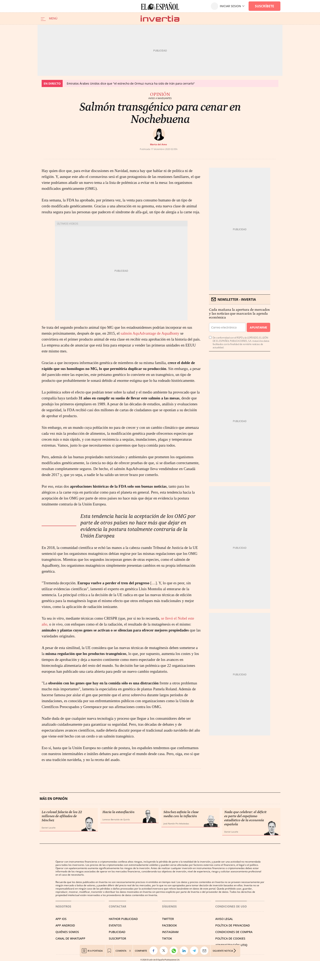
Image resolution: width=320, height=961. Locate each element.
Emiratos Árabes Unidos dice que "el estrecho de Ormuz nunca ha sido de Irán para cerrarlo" (131, 83)
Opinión (160, 94)
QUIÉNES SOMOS (67, 932)
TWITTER (168, 919)
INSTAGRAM (170, 932)
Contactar (117, 906)
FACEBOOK (169, 925)
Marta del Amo (158, 144)
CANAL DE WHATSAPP (70, 938)
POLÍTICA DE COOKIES (230, 938)
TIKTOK (167, 938)
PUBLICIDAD (117, 932)
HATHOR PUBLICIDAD (123, 919)
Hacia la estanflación (118, 812)
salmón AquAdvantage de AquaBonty (150, 333)
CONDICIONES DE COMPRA (233, 932)
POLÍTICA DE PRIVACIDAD (232, 925)
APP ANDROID (65, 925)
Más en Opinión (54, 799)
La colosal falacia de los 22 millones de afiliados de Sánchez (62, 816)
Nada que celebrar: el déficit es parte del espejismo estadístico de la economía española (245, 818)
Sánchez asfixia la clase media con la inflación (181, 814)
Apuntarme (258, 327)
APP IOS (61, 919)
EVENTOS (115, 925)
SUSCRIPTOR (117, 938)
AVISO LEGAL (224, 919)
